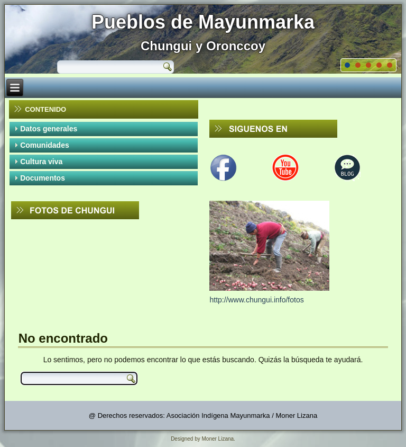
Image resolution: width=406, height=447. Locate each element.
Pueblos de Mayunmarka (203, 22)
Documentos (42, 178)
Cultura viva (41, 161)
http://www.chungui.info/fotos (256, 300)
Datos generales (48, 128)
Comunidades (44, 145)
